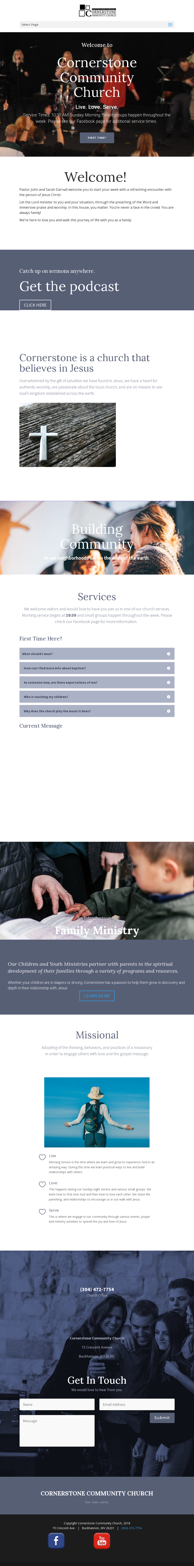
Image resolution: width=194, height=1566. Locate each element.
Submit (162, 1417)
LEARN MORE (97, 996)
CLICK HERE (35, 305)
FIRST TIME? (97, 137)
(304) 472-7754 (131, 1528)
